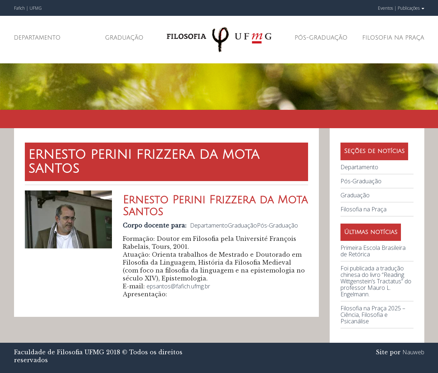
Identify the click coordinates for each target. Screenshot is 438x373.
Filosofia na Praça (393, 38)
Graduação (124, 38)
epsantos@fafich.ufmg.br (178, 286)
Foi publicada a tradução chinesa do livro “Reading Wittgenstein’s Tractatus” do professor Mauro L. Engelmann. (375, 281)
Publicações (411, 8)
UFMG (36, 8)
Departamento (37, 38)
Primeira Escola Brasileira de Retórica (373, 251)
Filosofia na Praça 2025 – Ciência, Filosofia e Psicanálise (372, 314)
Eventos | (387, 8)
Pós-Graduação (321, 38)
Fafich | (22, 8)
